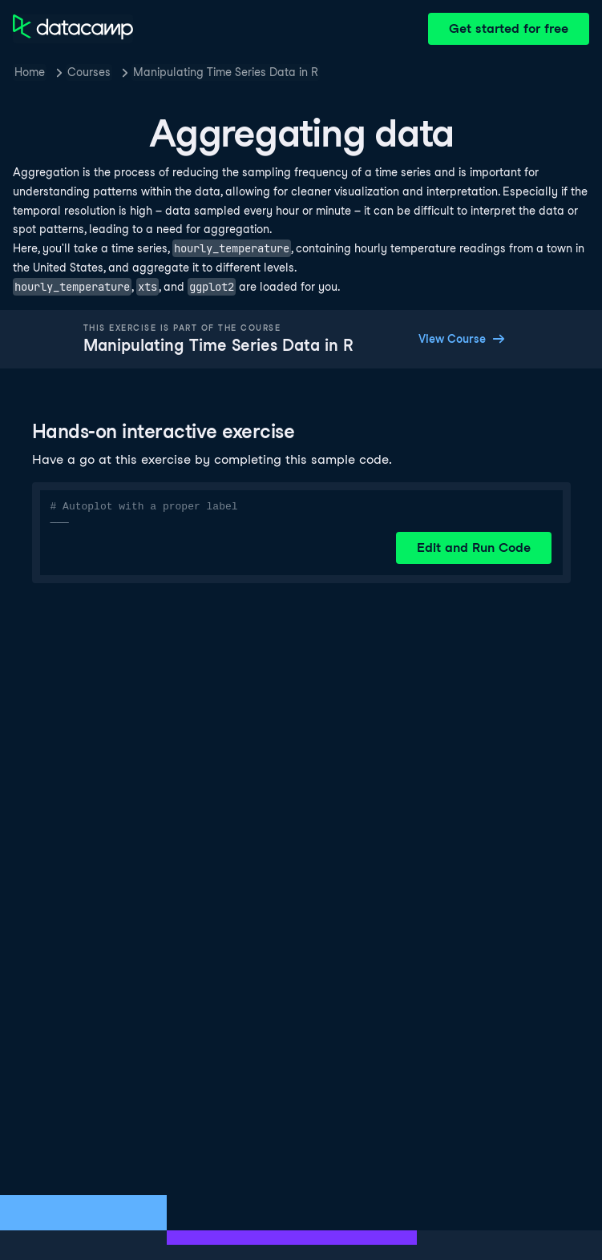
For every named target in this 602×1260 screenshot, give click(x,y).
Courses (89, 72)
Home (29, 72)
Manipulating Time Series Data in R (225, 72)
